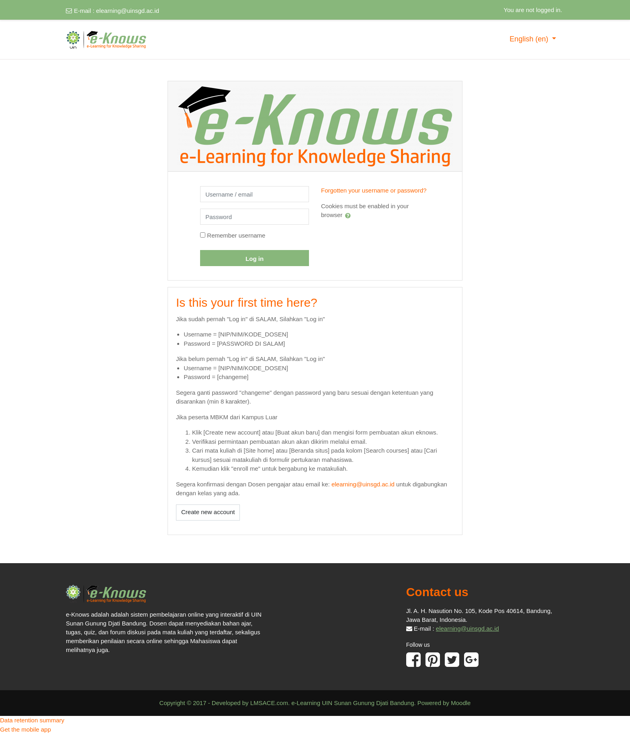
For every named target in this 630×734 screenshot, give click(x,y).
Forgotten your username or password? (374, 190)
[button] (349, 215)
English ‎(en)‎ (529, 39)
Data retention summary (32, 720)
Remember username (236, 235)
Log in (254, 258)
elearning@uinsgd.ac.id (127, 10)
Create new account (208, 511)
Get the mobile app (25, 729)
